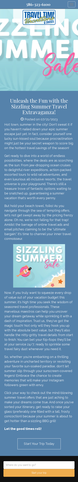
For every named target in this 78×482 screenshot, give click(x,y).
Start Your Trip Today (39, 444)
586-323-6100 (38, 4)
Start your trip (39, 472)
